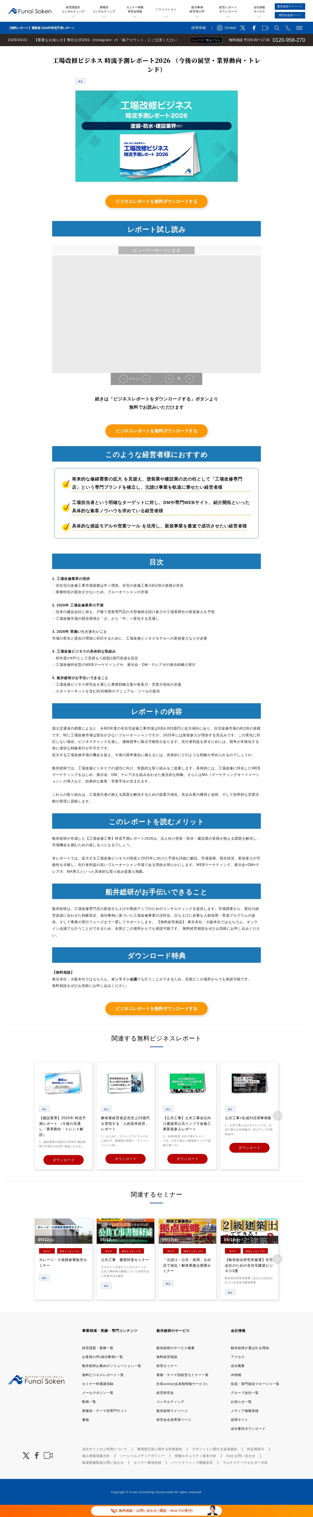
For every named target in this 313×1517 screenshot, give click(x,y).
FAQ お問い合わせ (240, 1467)
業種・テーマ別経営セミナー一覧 (182, 1386)
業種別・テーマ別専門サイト (104, 1422)
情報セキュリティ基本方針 (195, 1467)
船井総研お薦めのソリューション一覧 (111, 1377)
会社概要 (238, 1377)
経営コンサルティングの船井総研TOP (32, 50)
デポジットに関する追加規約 (214, 1460)
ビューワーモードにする (156, 262)
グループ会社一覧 (245, 1404)
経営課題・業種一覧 (97, 1359)
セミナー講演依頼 (147, 1474)
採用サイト (239, 1431)
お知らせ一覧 (241, 1413)
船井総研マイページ (172, 1422)
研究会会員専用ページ (173, 1431)
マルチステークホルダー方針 (245, 1474)
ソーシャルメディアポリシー (142, 1467)
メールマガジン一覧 (97, 1404)
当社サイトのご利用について (104, 1460)
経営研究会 (165, 1404)
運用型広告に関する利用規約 (159, 1460)
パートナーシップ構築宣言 (192, 1474)
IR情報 (236, 1386)
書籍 (85, 1431)
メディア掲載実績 (245, 1422)
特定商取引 (256, 1460)
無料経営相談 (166, 1368)
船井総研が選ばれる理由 (250, 1359)
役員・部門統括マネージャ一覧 (255, 1395)
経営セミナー (166, 1377)
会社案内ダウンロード (248, 1440)
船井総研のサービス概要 (175, 1359)
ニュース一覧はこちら (206, 40)
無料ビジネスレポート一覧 (85, 50)
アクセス (238, 1368)
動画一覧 (89, 1413)
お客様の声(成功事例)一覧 (102, 1368)
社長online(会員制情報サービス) (181, 1395)
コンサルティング (170, 1413)
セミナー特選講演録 (97, 1395)
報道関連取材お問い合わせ (103, 1474)
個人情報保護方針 (96, 1467)
